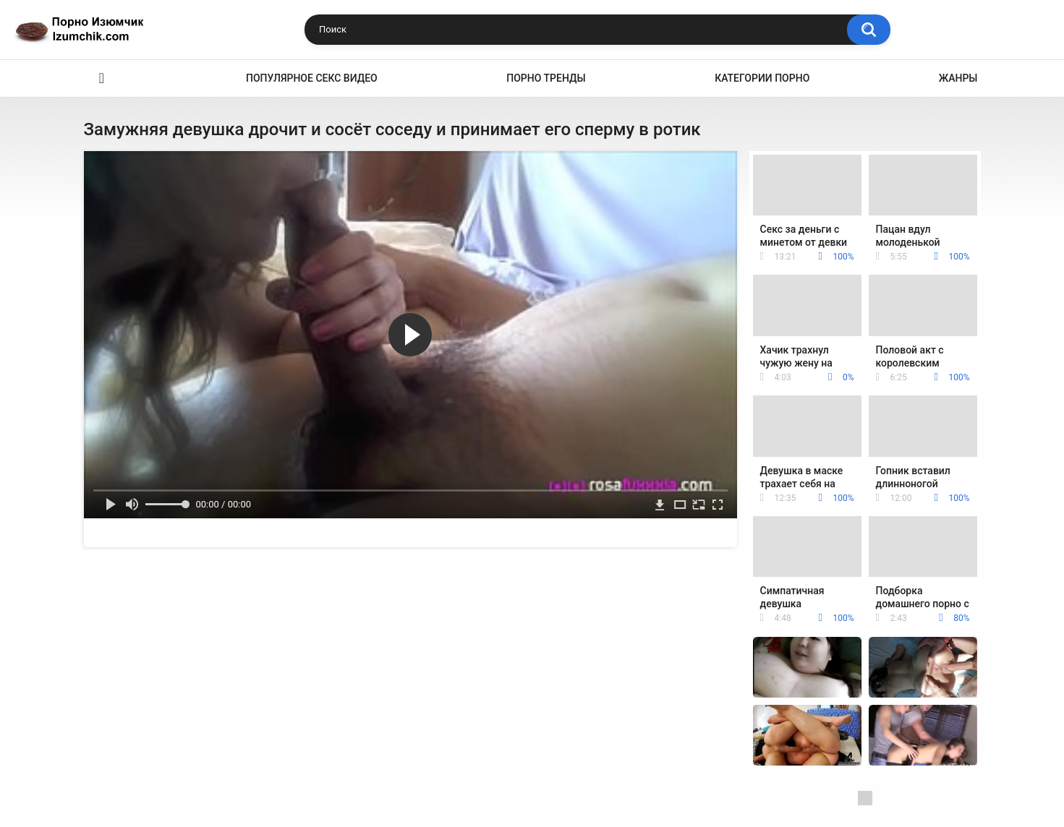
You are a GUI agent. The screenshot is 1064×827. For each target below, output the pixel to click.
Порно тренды (545, 78)
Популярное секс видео (312, 78)
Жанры (958, 78)
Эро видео (102, 78)
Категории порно (762, 78)
